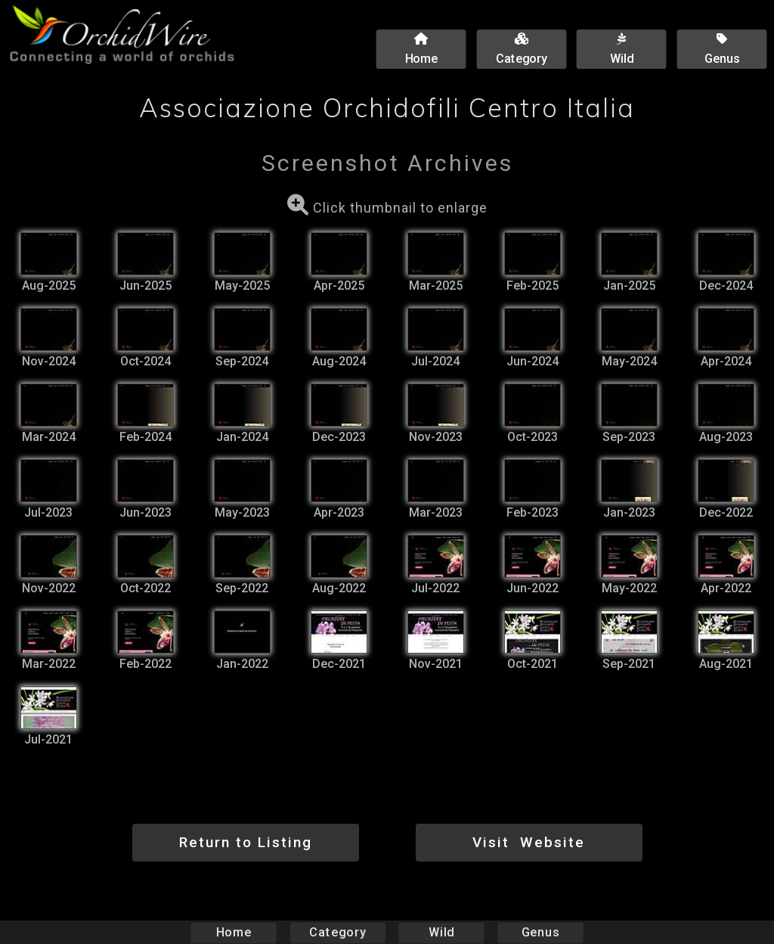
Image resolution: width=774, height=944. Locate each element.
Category (338, 932)
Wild (441, 932)
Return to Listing (245, 842)
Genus (540, 932)
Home (234, 932)
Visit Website (528, 842)
